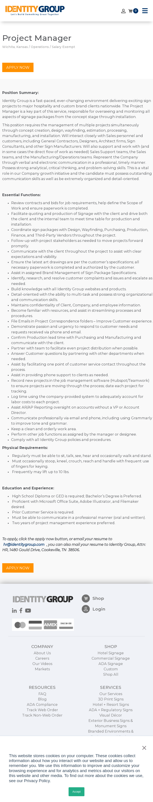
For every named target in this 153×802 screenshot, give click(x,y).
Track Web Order (42, 731)
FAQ (42, 715)
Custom (111, 690)
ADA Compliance (42, 726)
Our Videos (42, 685)
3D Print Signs (111, 721)
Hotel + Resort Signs (111, 726)
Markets (42, 690)
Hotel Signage (111, 674)
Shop (93, 620)
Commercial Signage (111, 680)
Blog (42, 721)
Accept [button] (76, 791)
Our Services (110, 715)
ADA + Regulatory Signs (110, 731)
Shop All (110, 696)
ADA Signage (111, 685)
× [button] (143, 748)
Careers (42, 680)
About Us (42, 674)
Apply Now (17, 67)
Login (93, 631)
